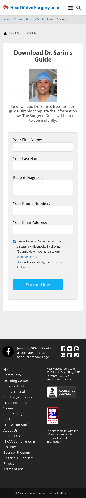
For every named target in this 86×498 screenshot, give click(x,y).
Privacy (8, 463)
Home (7, 19)
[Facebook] (74, 34)
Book (7, 419)
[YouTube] (76, 348)
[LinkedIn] (69, 354)
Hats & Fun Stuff (15, 425)
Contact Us (11, 436)
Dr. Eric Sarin (45, 19)
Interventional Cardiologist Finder (18, 394)
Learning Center (15, 380)
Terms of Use (13, 469)
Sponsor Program (16, 452)
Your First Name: (27, 139)
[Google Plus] (63, 354)
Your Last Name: (27, 158)
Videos (8, 408)
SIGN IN (31, 33)
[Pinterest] (76, 354)
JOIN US (11, 33)
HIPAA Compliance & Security (19, 444)
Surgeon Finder (24, 19)
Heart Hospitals (15, 402)
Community (12, 375)
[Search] (78, 8)
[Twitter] (69, 348)
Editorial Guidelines (18, 458)
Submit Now (38, 284)
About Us (10, 430)
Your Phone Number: (31, 203)
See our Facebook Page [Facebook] (33, 357)
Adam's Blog (12, 414)
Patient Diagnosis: (28, 177)
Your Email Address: (30, 222)
